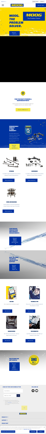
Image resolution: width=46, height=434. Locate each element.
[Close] (44, 427)
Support (5, 420)
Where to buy (35, 1)
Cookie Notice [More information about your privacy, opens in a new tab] (25, 429)
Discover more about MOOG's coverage (14, 366)
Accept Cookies (33, 431)
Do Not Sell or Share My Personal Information (8, 431)
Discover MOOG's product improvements (15, 240)
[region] (23, 429)
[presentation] (12, 408)
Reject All (40, 431)
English (3, 1)
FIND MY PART (5, 423)
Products (5, 417)
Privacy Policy (10, 402)
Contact (42, 1)
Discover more (14, 33)
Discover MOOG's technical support (14, 267)
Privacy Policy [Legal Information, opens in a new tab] (29, 429)
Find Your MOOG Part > (23, 109)
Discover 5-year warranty (14, 147)
